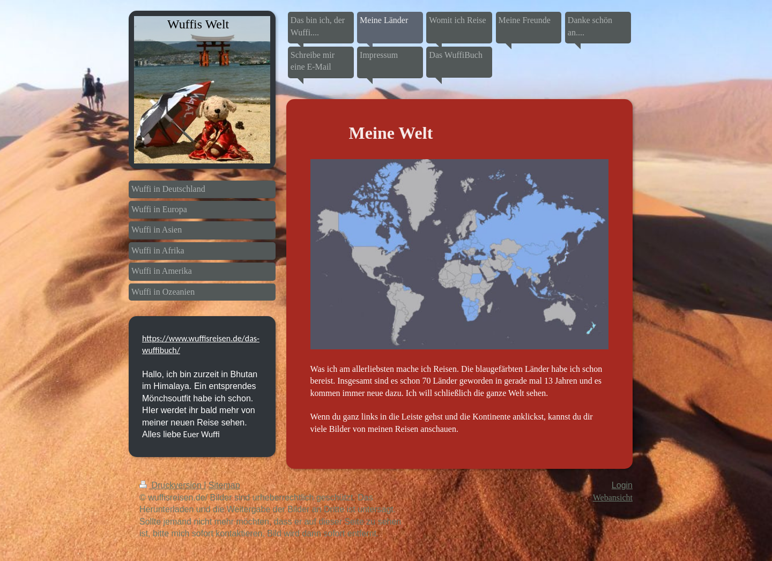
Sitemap (224, 485)
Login (622, 485)
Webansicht (613, 497)
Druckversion (171, 485)
